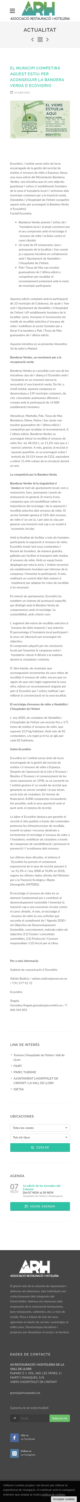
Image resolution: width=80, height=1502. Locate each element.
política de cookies (53, 1494)
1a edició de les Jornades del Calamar (41, 1187)
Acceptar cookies (64, 1499)
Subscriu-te (59, 1418)
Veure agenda (40, 1206)
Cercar (40, 1147)
